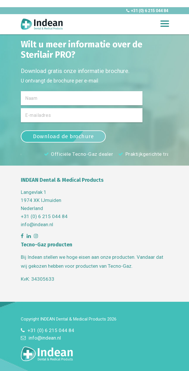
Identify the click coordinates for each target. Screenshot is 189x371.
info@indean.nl (37, 224)
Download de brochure (63, 136)
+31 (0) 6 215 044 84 (147, 10)
